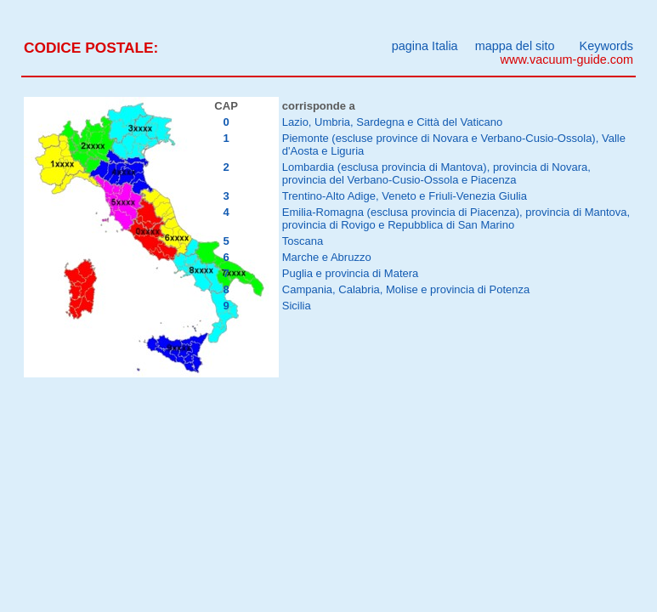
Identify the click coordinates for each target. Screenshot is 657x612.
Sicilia (296, 305)
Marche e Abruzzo (326, 257)
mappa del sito (515, 46)
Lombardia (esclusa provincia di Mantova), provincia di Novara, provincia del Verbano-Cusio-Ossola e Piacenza (436, 173)
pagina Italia (425, 46)
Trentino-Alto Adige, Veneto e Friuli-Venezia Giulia (404, 196)
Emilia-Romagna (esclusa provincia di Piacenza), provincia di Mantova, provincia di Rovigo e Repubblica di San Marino (456, 218)
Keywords (606, 46)
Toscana (302, 241)
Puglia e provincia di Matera (350, 273)
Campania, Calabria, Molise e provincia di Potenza (406, 289)
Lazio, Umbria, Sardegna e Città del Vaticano (392, 122)
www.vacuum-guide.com (567, 59)
